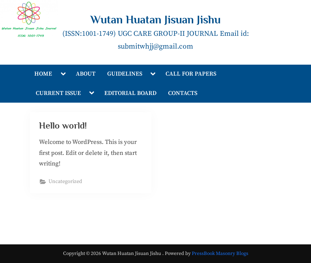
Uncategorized (65, 182)
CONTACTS (182, 93)
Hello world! (63, 126)
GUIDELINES (124, 73)
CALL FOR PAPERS (191, 73)
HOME (43, 73)
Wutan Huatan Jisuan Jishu (155, 19)
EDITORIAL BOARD (130, 93)
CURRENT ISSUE (58, 93)
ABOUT (86, 73)
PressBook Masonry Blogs (220, 254)
